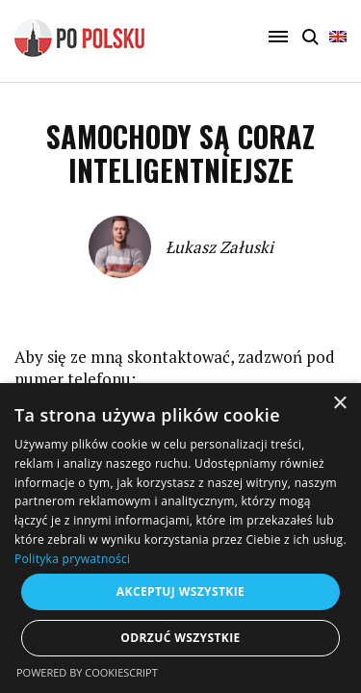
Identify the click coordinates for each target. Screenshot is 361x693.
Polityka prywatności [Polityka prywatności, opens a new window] (72, 559)
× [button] (339, 404)
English (338, 36)
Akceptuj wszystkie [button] (180, 591)
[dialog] (180, 538)
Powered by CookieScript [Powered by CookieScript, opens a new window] (87, 672)
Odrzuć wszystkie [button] (180, 637)
